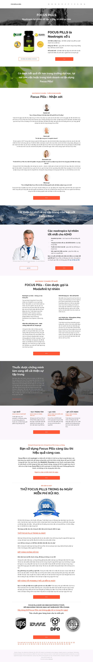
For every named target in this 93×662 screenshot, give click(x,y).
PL (53, 642)
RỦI (34, 552)
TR (57, 642)
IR (48, 642)
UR (58, 644)
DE (33, 642)
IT (46, 642)
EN (31, 642)
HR (43, 644)
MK (62, 644)
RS (45, 644)
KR (62, 642)
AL (64, 644)
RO (37, 552)
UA (34, 644)
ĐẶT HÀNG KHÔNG (25, 552)
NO (38, 644)
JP (42, 642)
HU (71, 642)
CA (47, 644)
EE (51, 644)
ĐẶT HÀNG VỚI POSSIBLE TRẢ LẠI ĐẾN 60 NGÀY (36, 581)
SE (69, 642)
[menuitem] (48, 4)
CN (50, 642)
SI (49, 644)
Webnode (51, 659)
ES (38, 642)
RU (35, 642)
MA (69, 644)
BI (60, 644)
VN (64, 642)
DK (23, 644)
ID (25, 644)
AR (67, 642)
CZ (59, 642)
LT (40, 644)
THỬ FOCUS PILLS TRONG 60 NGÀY (32, 533)
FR (40, 642)
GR (74, 642)
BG (31, 644)
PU (67, 644)
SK (21, 644)
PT (44, 642)
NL (55, 642)
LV (53, 644)
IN (55, 644)
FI (27, 644)
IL (36, 644)
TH (29, 644)
